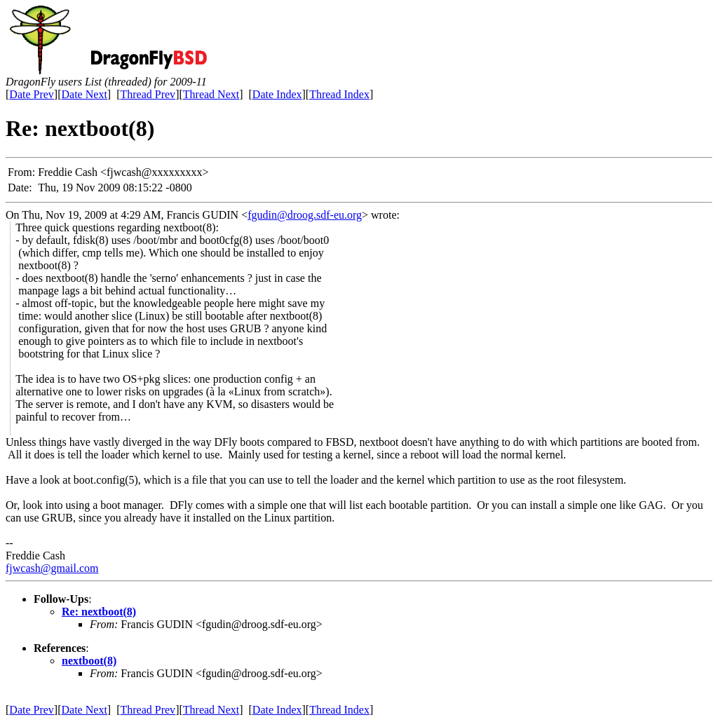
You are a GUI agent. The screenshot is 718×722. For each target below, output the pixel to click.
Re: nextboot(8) (99, 612)
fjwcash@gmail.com (52, 568)
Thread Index (339, 94)
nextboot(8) (89, 661)
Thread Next (211, 94)
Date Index (277, 94)
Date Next (84, 94)
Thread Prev (147, 94)
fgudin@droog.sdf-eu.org (305, 215)
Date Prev (31, 94)
